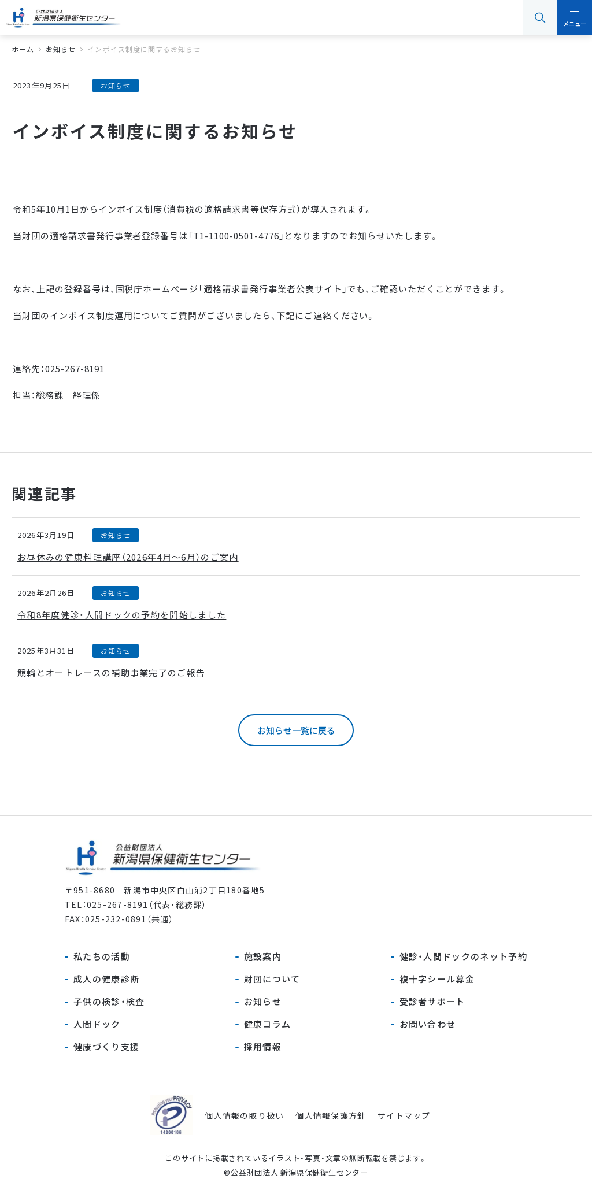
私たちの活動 (101, 956)
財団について (272, 979)
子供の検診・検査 (109, 1001)
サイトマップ (404, 1115)
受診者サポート (432, 1001)
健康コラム (267, 1024)
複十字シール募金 (437, 979)
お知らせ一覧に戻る (296, 730)
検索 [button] (540, 17)
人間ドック (97, 1024)
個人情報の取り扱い (244, 1115)
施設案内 (263, 956)
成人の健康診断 (106, 979)
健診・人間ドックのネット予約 (463, 956)
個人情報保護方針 (330, 1115)
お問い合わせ (427, 1024)
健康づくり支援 (106, 1046)
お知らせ (263, 1001)
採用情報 (263, 1046)
